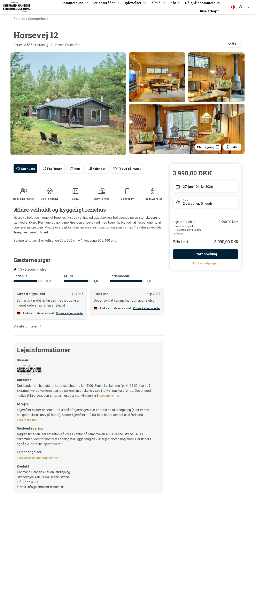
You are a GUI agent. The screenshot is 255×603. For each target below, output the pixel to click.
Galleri (231, 146)
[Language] (233, 8)
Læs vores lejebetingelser (39, 458)
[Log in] (240, 8)
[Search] (248, 8)
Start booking (205, 254)
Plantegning (205, 146)
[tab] (26, 168)
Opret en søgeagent (206, 263)
